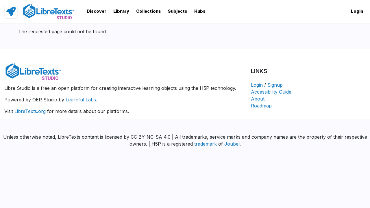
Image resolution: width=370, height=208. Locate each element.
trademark (205, 144)
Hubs (200, 11)
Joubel (232, 144)
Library (121, 11)
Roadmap (261, 106)
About (257, 99)
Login (357, 11)
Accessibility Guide (271, 92)
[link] (11, 11)
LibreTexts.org (30, 111)
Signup (275, 85)
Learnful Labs (81, 100)
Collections (148, 11)
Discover (96, 11)
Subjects (177, 11)
